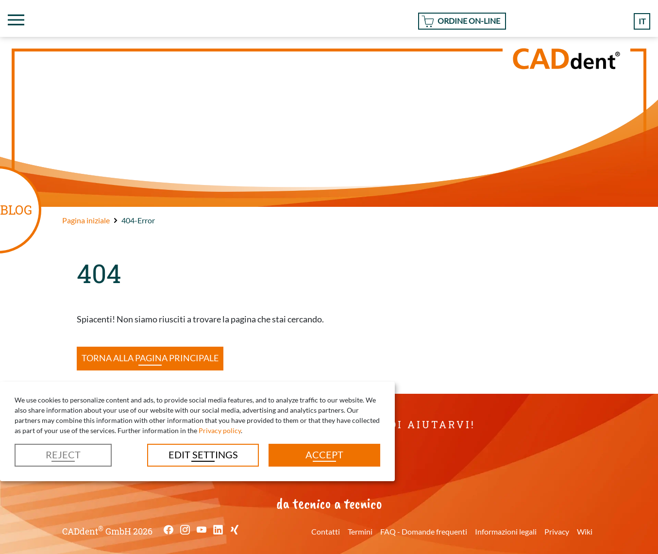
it (642, 21)
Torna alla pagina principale (150, 358)
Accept (324, 454)
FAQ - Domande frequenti (423, 531)
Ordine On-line (469, 20)
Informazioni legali (506, 531)
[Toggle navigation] (16, 20)
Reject (63, 454)
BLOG (16, 209)
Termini (360, 531)
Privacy (556, 531)
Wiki (584, 531)
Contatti (325, 531)
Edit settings (203, 454)
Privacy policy (220, 430)
